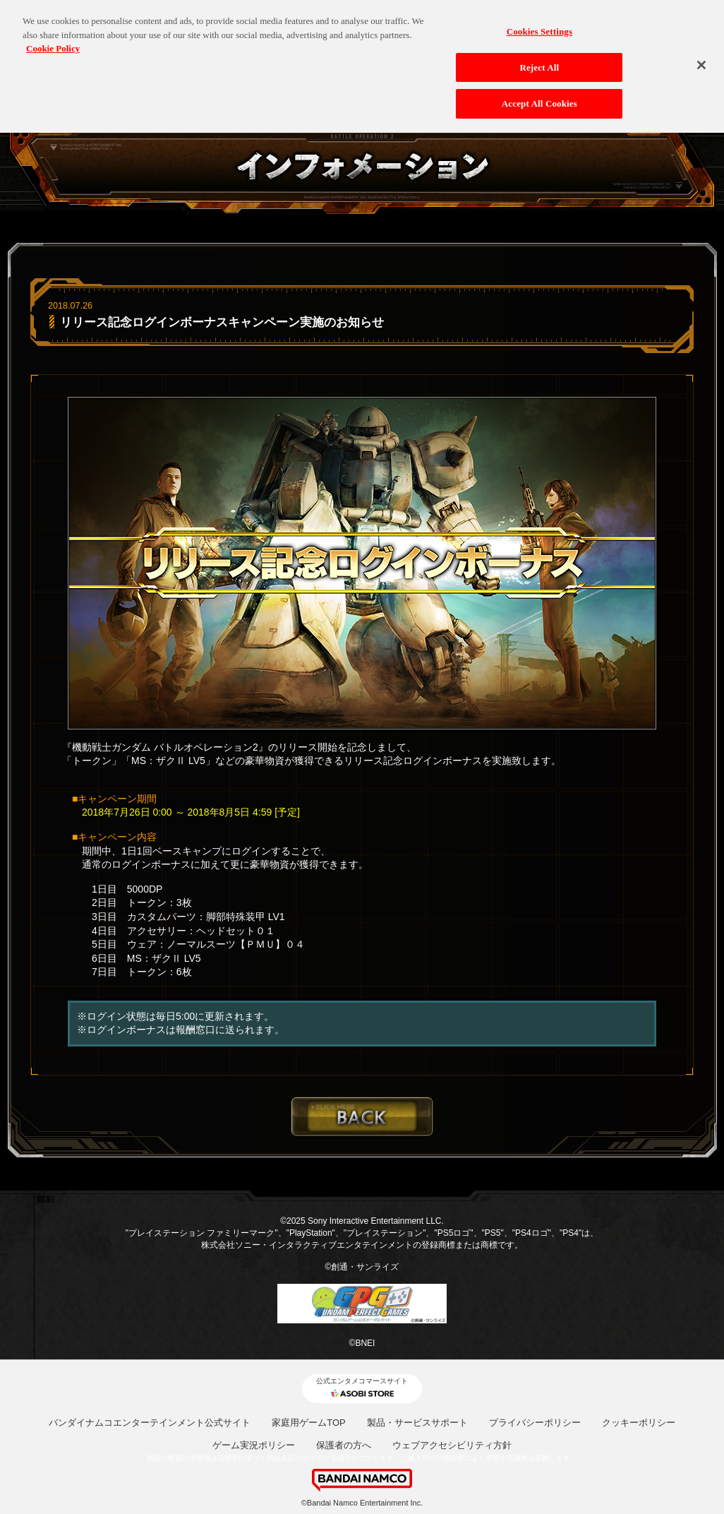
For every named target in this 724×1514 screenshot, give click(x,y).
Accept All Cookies (539, 100)
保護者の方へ (343, 1445)
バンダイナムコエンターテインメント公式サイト (150, 1422)
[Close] (701, 61)
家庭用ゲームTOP (309, 1422)
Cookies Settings (539, 28)
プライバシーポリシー (535, 1422)
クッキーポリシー (638, 1422)
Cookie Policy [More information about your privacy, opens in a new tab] (53, 45)
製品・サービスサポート (417, 1422)
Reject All (539, 63)
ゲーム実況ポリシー (253, 1445)
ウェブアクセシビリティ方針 (452, 1445)
